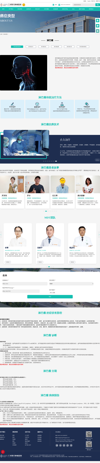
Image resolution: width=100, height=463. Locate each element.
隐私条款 (51, 455)
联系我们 (91, 9)
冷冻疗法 (27, 437)
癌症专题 (2, 435)
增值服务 (40, 439)
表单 (56, 4)
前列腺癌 (14, 445)
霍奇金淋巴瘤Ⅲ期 (8, 383)
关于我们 (11, 9)
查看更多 (97, 160)
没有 (53, 292)
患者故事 (55, 9)
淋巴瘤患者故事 (17, 46)
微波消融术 (27, 441)
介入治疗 (27, 435)
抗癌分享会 (65, 9)
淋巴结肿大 (93, 58)
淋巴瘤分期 (69, 46)
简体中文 (93, 1)
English (89, 1)
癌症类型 (20, 9)
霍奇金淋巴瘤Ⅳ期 (8, 385)
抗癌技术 (28, 9)
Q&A (73, 9)
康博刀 (26, 439)
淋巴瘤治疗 (30, 46)
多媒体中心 (2, 437)
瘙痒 (88, 60)
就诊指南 (40, 441)
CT (5, 347)
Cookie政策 (62, 455)
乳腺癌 (14, 439)
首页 (3, 9)
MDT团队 (46, 9)
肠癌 (13, 441)
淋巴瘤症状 (43, 46)
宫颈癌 (14, 443)
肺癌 (13, 435)
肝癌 (13, 437)
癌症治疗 (37, 9)
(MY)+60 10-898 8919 (65, 4)
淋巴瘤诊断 (56, 46)
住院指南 (40, 435)
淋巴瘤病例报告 (83, 46)
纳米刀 (26, 443)
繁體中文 (98, 1)
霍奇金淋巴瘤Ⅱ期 (7, 381)
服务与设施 (82, 9)
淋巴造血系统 (68, 58)
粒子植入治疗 (28, 445)
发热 (77, 60)
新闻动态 (2, 439)
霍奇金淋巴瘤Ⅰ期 (7, 379)
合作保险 (40, 437)
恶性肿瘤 (75, 58)
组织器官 (65, 60)
